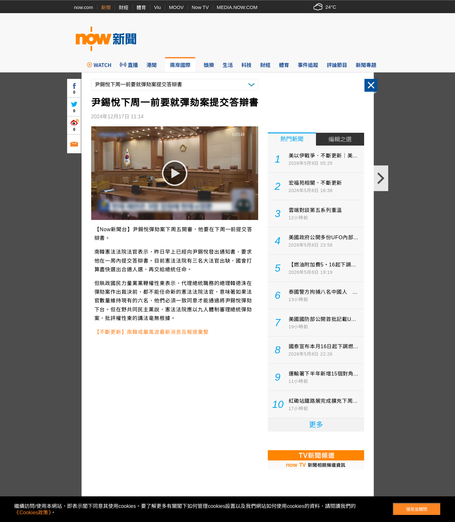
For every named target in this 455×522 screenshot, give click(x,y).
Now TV (200, 7)
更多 (316, 425)
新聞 (106, 7)
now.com (83, 7)
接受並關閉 (416, 509)
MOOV (176, 7)
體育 (141, 7)
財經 (123, 7)
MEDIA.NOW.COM (237, 7)
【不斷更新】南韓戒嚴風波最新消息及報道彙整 (151, 332)
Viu (157, 7)
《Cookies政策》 (32, 512)
